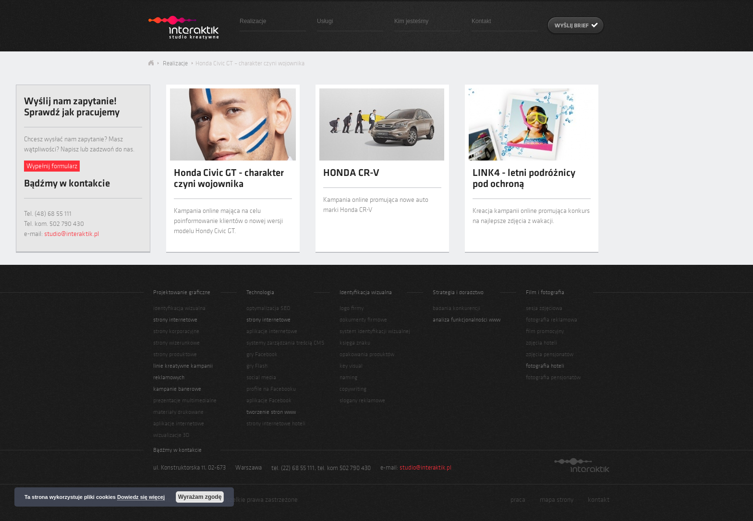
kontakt (598, 500)
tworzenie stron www (271, 412)
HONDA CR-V (351, 173)
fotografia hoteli (545, 365)
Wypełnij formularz (51, 166)
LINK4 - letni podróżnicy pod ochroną (524, 179)
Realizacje (253, 21)
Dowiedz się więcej (141, 497)
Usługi (325, 21)
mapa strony (556, 500)
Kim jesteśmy (411, 21)
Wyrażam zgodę (199, 497)
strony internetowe (175, 319)
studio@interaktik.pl (71, 234)
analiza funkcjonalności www (466, 319)
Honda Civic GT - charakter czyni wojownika (229, 179)
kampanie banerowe (177, 388)
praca (517, 500)
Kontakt (481, 21)
